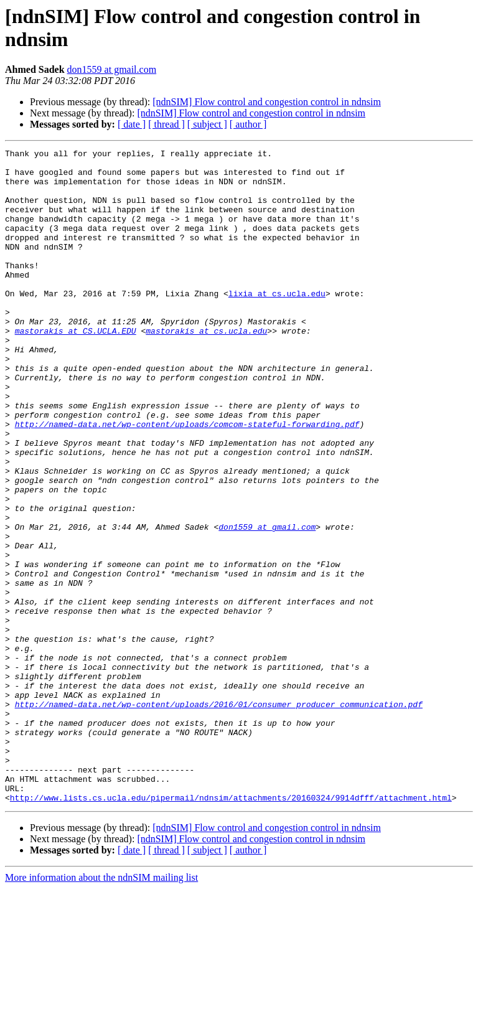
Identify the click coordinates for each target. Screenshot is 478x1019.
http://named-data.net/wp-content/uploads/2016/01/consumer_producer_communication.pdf (219, 816)
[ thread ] (166, 124)
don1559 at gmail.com (112, 69)
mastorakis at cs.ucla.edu (206, 367)
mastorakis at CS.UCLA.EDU (75, 367)
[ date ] (132, 124)
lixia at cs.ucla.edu (277, 323)
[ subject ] (207, 124)
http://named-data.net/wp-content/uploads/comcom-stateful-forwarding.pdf (187, 480)
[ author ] (248, 124)
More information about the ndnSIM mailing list (101, 1008)
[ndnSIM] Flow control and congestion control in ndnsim (266, 101)
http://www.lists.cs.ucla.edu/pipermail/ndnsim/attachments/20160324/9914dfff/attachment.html (231, 928)
